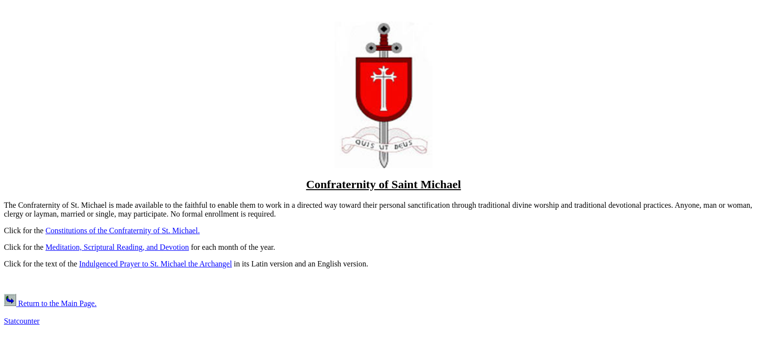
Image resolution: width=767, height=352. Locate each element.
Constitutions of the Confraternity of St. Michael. (122, 230)
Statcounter (22, 321)
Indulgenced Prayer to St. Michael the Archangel (155, 264)
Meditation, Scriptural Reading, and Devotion (117, 247)
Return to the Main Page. (50, 303)
